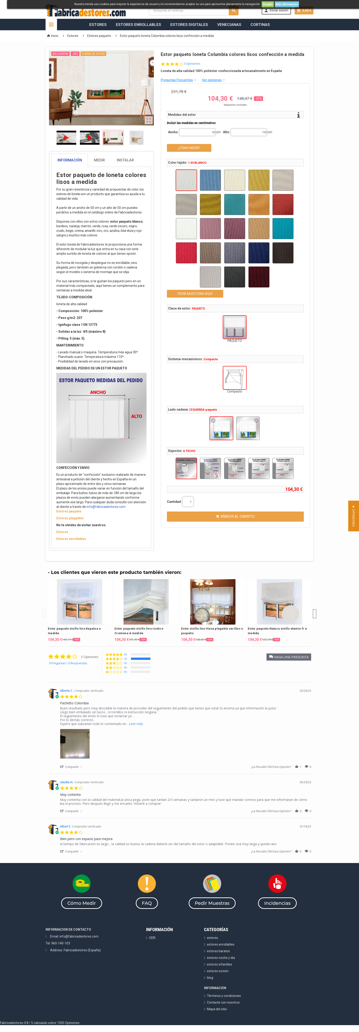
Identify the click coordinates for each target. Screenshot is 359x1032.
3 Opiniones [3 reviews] (192, 64)
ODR (152, 938)
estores (212, 938)
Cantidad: (174, 502)
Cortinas (260, 24)
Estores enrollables (71, 539)
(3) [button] (125, 658)
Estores (98, 24)
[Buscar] (194, 10)
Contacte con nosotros (223, 1002)
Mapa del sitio (217, 1009)
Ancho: (173, 132)
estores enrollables (220, 944)
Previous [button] (44, 610)
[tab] (101, 160)
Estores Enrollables (138, 24)
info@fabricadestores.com (106, 507)
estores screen (217, 971)
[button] (289, 657)
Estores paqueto (69, 511)
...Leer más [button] (135, 724)
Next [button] (314, 610)
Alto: (226, 132)
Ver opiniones (214, 80)
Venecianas (229, 24)
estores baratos (218, 951)
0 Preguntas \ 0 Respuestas (68, 663)
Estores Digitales (189, 24)
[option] (79, 610)
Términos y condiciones (224, 996)
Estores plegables (70, 518)
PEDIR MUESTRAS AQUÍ (195, 294)
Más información (287, 4)
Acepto (268, 4)
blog (210, 977)
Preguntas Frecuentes (179, 80)
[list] (185, 745)
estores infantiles (219, 964)
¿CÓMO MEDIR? (189, 148)
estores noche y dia (221, 958)
